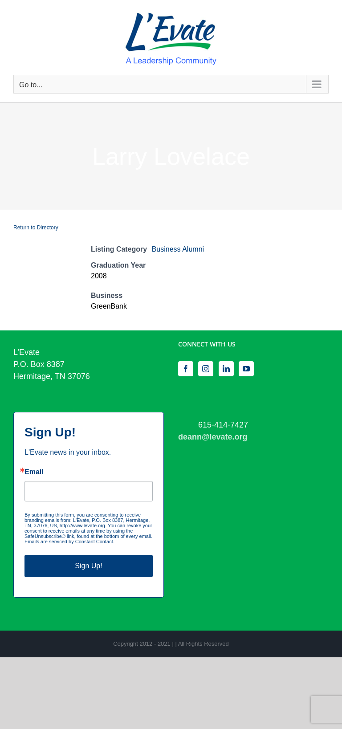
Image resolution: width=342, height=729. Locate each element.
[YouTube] (246, 368)
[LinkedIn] (226, 368)
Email (34, 472)
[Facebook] (185, 368)
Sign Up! (88, 566)
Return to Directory (35, 227)
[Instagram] (205, 368)
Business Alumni (178, 249)
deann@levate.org (213, 436)
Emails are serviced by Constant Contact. (69, 541)
